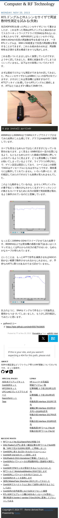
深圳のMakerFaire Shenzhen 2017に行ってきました (26, 481)
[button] (43, 338)
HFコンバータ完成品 (39, 382)
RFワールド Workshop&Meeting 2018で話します (25, 471)
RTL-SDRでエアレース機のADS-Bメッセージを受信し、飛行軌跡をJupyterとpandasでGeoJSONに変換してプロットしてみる (29, 497)
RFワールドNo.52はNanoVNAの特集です (21, 442)
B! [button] (53, 338)
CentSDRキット (9, 385)
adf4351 (50, 333)
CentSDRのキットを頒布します (17, 478)
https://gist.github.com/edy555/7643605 (25, 327)
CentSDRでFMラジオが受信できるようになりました (27, 468)
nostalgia (48, 509)
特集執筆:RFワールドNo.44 (42, 428)
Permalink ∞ (37, 333)
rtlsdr (56, 333)
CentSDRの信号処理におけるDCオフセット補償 (25, 491)
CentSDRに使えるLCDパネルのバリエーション (24, 452)
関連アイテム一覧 (38, 385)
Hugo (17, 513)
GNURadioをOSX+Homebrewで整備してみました (25, 458)
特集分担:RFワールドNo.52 (42, 431)
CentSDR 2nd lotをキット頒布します (20, 455)
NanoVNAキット (9, 398)
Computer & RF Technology (29, 3)
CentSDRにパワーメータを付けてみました (22, 475)
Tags (4, 401)
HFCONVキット (9, 388)
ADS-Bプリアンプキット (13, 382)
